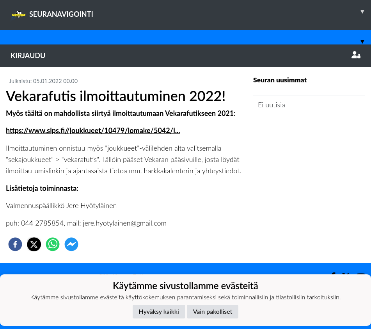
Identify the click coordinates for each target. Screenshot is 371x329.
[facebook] (15, 244)
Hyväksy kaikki (159, 311)
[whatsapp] (53, 244)
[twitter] (34, 244)
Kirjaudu (185, 55)
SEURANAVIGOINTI (191, 11)
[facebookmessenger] (71, 244)
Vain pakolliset (213, 311)
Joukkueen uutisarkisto (293, 127)
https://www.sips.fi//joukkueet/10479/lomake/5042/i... (93, 130)
